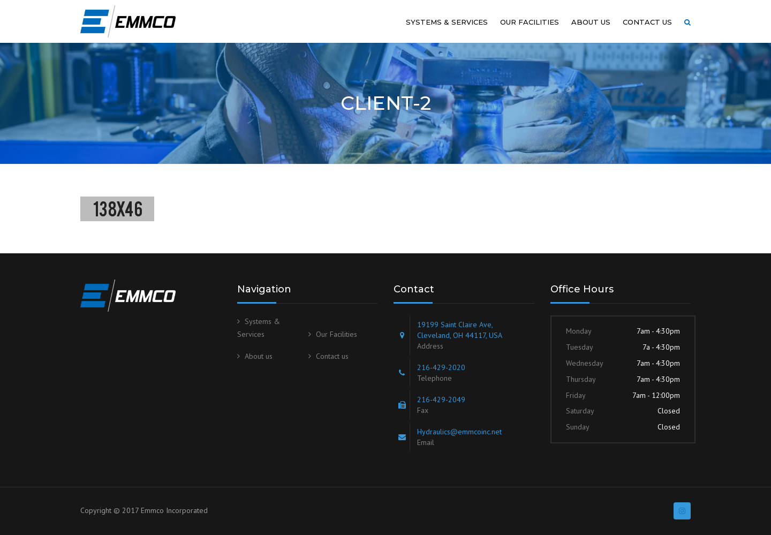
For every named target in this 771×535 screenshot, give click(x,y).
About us (590, 22)
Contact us (647, 22)
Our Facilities (529, 22)
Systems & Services (447, 22)
